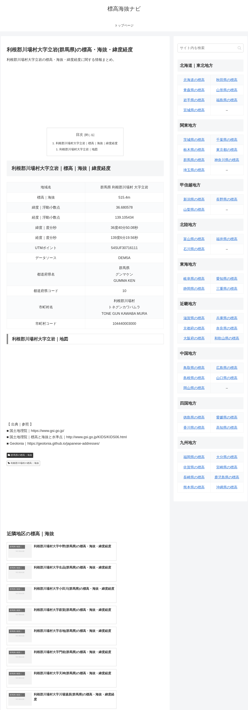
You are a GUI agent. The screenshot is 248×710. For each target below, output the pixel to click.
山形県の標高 (226, 90)
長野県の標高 (226, 199)
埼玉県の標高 (194, 170)
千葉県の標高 (226, 140)
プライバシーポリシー (230, 697)
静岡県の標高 (194, 289)
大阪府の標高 (194, 338)
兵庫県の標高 (226, 318)
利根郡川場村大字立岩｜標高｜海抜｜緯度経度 (87, 143)
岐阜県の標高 (194, 279)
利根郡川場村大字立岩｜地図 (78, 149)
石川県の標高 (194, 249)
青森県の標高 (194, 90)
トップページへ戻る (199, 697)
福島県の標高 (226, 100)
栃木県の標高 (194, 150)
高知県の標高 (226, 428)
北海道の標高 (194, 80)
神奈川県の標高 (226, 160)
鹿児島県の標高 (226, 477)
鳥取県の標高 (194, 368)
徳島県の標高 (194, 417)
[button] (239, 48)
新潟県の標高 (194, 199)
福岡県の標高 (194, 457)
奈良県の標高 (226, 328)
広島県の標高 (226, 368)
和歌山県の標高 (226, 338)
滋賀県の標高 (194, 318)
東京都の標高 (226, 150)
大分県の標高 (226, 457)
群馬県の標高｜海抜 (20, 455)
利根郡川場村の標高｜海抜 (23, 464)
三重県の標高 (226, 289)
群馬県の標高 (194, 160)
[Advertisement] (85, 95)
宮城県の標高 (194, 110)
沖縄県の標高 (226, 487)
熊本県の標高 (194, 487)
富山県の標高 (194, 239)
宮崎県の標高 (226, 467)
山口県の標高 (226, 378)
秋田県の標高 (226, 80)
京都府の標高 (194, 328)
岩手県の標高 (194, 100)
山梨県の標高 (194, 210)
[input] (210, 48)
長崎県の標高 (194, 477)
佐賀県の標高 (194, 467)
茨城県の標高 (194, 140)
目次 (79, 135)
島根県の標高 (194, 378)
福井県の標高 (226, 239)
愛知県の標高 (226, 279)
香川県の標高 (194, 428)
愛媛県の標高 (226, 417)
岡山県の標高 (194, 388)
